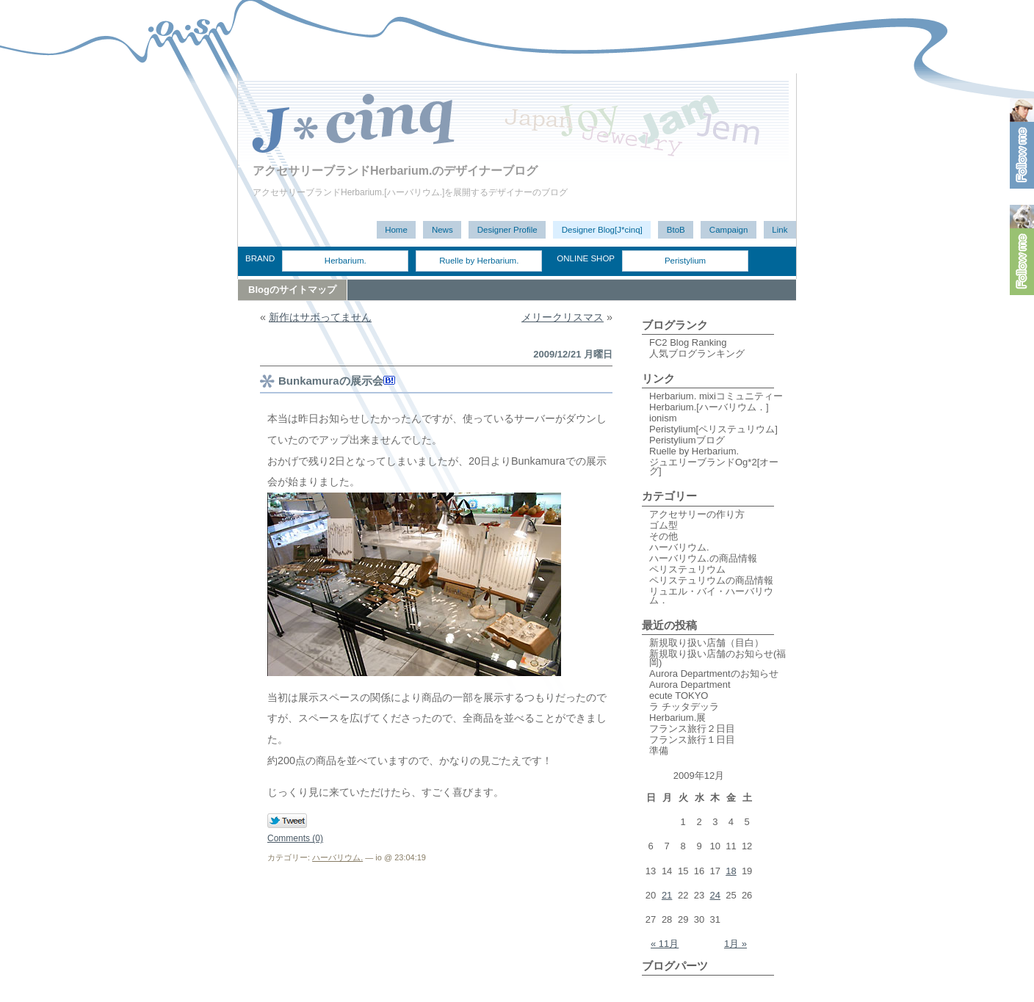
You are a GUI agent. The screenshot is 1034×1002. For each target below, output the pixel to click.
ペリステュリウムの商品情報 (711, 580)
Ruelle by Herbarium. (478, 260)
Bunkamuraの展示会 (330, 380)
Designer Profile (507, 229)
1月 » (735, 943)
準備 (658, 750)
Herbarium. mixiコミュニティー (716, 396)
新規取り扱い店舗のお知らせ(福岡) (717, 658)
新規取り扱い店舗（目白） (706, 642)
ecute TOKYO (678, 695)
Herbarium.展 (677, 717)
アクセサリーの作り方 (697, 514)
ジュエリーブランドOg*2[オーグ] (713, 466)
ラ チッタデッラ (684, 706)
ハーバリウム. (337, 857)
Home (396, 229)
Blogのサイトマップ (292, 289)
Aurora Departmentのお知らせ (713, 673)
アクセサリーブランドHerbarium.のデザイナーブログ (395, 170)
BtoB (676, 229)
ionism (663, 418)
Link (779, 229)
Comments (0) (295, 838)
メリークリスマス (562, 317)
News (442, 229)
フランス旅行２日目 (692, 728)
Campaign (728, 229)
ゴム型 (663, 525)
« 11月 (665, 943)
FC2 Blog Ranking (688, 342)
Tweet (287, 821)
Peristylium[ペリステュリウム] (713, 429)
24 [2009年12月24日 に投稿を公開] (715, 895)
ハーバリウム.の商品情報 (703, 558)
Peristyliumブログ (687, 440)
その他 (663, 536)
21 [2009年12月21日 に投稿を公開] (667, 895)
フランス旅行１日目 (692, 739)
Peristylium (685, 260)
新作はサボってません (320, 317)
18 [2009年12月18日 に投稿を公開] (731, 870)
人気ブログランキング (697, 353)
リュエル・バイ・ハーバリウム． (711, 596)
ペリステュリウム (687, 569)
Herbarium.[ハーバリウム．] (709, 407)
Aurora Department (690, 684)
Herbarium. (345, 260)
